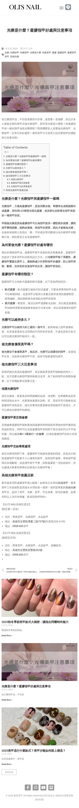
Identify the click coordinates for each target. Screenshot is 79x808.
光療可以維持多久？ (16, 168)
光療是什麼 (35, 52)
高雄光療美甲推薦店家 (17, 190)
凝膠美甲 (71, 52)
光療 (7, 52)
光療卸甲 (14, 52)
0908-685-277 (20, 526)
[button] (61, 7)
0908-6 (16, 554)
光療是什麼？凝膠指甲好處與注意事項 (26, 686)
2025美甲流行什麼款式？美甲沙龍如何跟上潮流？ (34, 750)
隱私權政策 (49, 795)
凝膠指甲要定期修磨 (20, 183)
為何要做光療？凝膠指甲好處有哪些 (24, 160)
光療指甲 (24, 52)
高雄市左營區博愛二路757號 (28, 521)
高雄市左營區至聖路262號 (27, 550)
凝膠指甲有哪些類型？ (17, 164)
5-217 (25, 554)
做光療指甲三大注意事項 (18, 175)
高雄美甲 (63, 482)
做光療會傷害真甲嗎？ (17, 172)
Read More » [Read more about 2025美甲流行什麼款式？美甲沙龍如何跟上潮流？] (7, 764)
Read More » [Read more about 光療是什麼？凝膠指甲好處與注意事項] (7, 700)
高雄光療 (14, 56)
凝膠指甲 (61, 52)
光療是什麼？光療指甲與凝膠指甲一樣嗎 (26, 156)
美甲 (7, 56)
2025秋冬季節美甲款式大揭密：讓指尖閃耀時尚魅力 (35, 622)
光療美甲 (46, 52)
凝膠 (54, 52)
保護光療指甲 (17, 179)
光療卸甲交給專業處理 (21, 186)
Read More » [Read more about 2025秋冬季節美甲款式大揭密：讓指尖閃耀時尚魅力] (7, 635)
